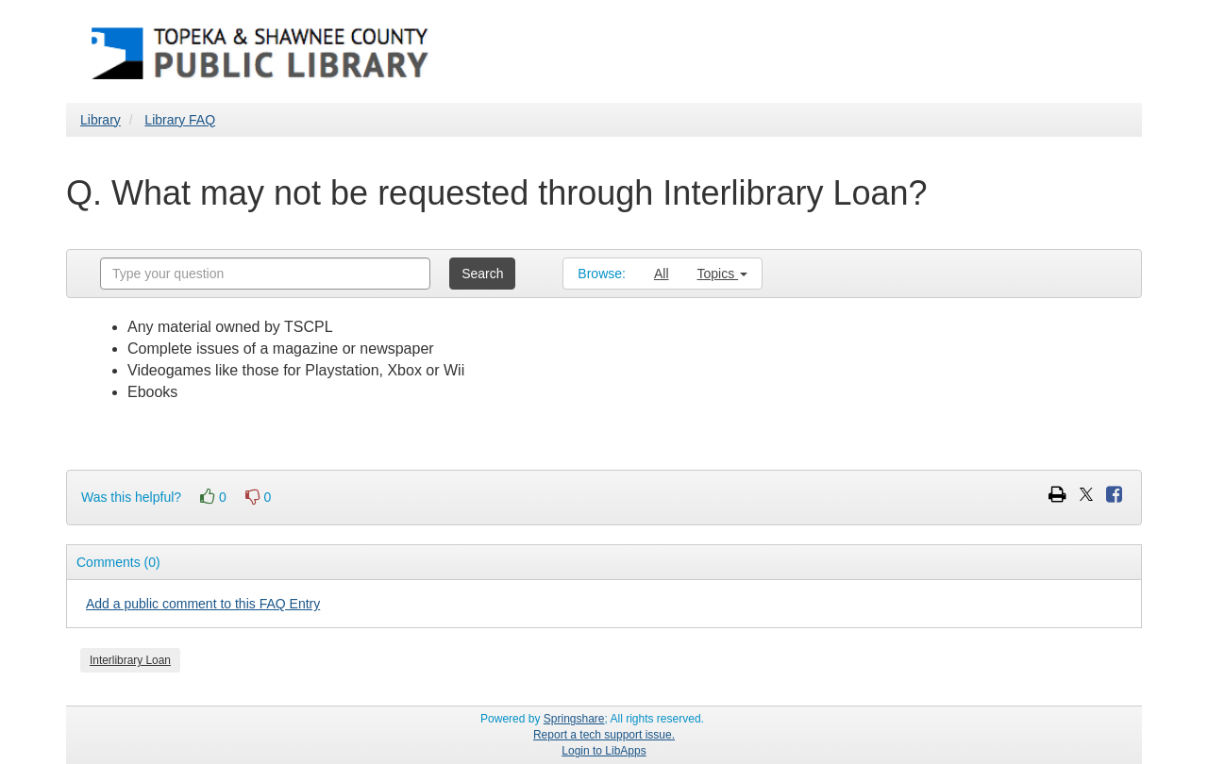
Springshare (574, 718)
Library (100, 119)
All (661, 273)
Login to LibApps (604, 750)
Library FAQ (179, 119)
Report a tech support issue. (604, 734)
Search (482, 273)
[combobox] (265, 273)
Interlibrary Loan (130, 660)
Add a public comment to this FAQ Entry (203, 603)
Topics (722, 273)
